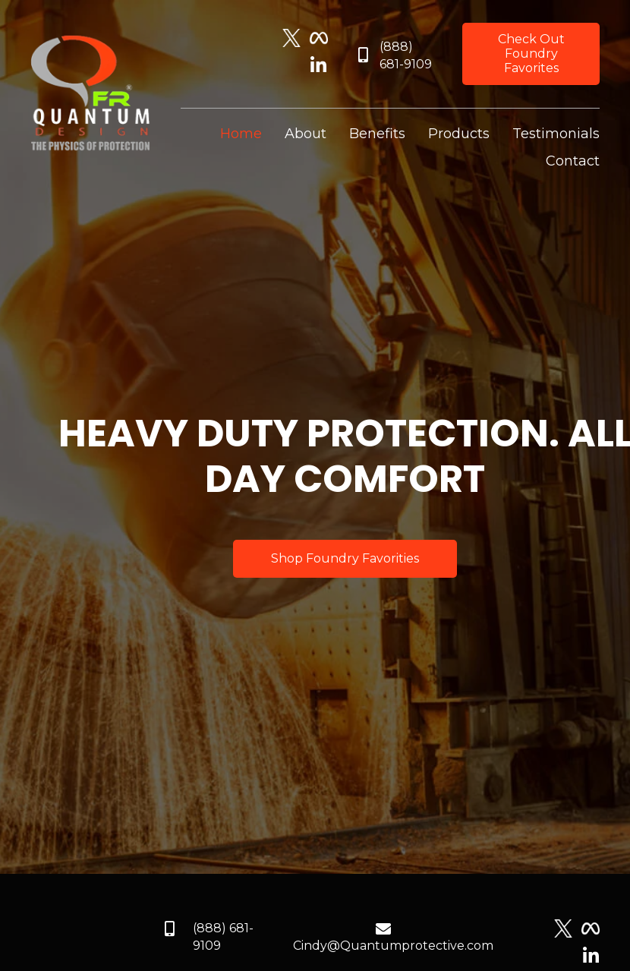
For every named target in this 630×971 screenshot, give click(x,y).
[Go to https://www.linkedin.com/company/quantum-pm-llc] (319, 66)
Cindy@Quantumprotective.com (393, 945)
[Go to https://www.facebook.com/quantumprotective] (319, 38)
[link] (241, 133)
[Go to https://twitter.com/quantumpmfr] (291, 38)
